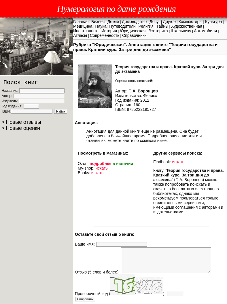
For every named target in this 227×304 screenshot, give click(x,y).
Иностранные (86, 31)
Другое (169, 21)
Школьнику (181, 31)
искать (101, 168)
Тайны (162, 26)
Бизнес (98, 21)
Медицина (82, 26)
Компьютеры (191, 21)
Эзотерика (158, 31)
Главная (80, 21)
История (109, 31)
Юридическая (133, 31)
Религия (146, 26)
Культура (213, 21)
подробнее (100, 163)
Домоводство (134, 21)
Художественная (186, 26)
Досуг (155, 21)
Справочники (134, 35)
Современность (104, 35)
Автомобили (205, 31)
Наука (100, 26)
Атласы (80, 35)
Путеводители (122, 26)
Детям (113, 21)
